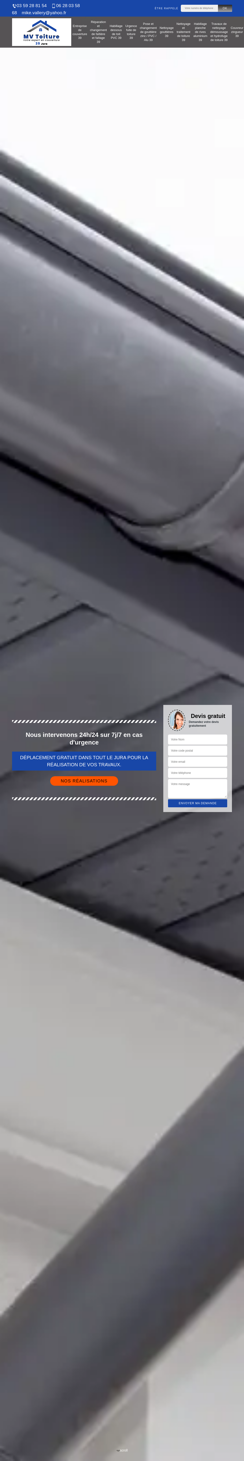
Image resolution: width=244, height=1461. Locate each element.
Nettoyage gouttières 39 (166, 32)
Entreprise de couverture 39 (80, 32)
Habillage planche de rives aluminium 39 (200, 32)
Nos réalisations (84, 781)
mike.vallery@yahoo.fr (44, 12)
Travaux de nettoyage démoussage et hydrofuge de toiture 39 (219, 32)
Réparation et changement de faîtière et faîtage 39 (98, 32)
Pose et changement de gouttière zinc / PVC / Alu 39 (148, 32)
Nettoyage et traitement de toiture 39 (184, 32)
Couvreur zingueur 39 (237, 32)
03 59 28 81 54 (29, 5)
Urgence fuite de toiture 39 (131, 32)
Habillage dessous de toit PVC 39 (116, 32)
